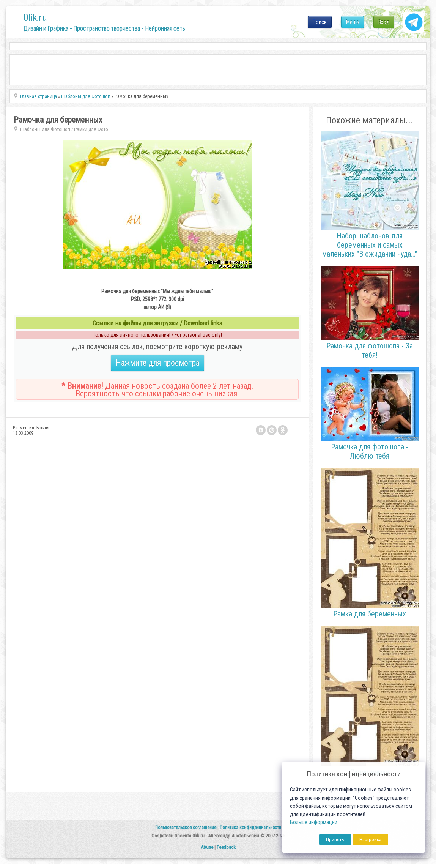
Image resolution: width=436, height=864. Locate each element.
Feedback (226, 847)
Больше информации (313, 822)
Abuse (207, 847)
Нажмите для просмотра (157, 362)
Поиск (320, 22)
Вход (383, 22)
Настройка (370, 839)
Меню (352, 22)
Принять (335, 839)
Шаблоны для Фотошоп (45, 129)
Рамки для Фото (91, 129)
